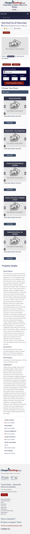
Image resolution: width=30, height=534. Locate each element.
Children (14, 75)
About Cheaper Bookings (6, 499)
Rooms (22, 75)
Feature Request (4, 512)
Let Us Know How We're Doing (7, 510)
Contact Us (5, 529)
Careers (2, 502)
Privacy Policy (3, 504)
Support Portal (3, 507)
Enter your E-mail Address (8, 487)
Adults (5, 75)
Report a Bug (3, 514)
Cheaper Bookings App (5, 500)
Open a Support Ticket (11, 522)
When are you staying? (9, 69)
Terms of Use (3, 505)
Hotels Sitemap (4, 509)
